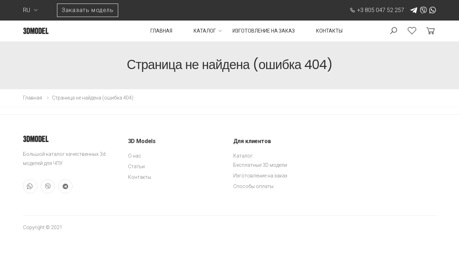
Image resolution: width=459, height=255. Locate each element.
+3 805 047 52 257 (377, 10)
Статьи (136, 166)
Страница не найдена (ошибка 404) (92, 98)
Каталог (205, 31)
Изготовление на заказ (264, 31)
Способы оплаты (253, 186)
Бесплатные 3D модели (260, 165)
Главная (161, 31)
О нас (134, 156)
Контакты (329, 31)
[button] (393, 31)
